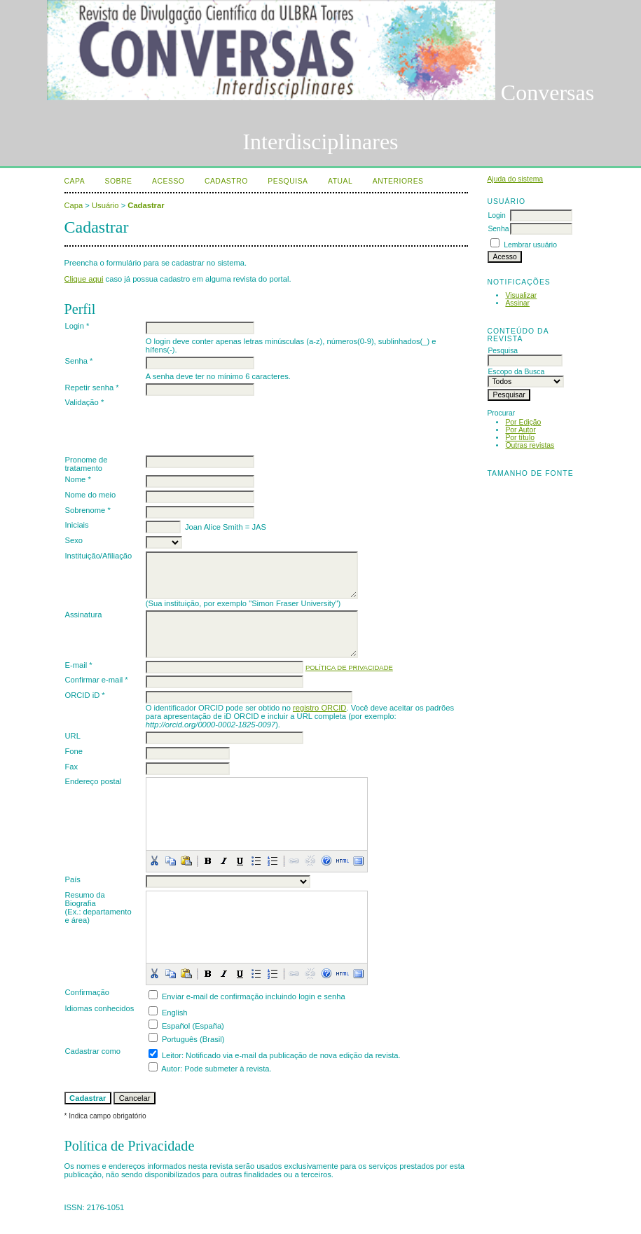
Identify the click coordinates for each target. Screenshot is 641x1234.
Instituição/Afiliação (98, 555)
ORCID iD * (85, 695)
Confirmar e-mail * (96, 680)
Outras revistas (529, 445)
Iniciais (77, 525)
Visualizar (521, 295)
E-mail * (78, 665)
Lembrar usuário (530, 245)
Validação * (84, 402)
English (175, 1012)
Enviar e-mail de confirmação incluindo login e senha (253, 996)
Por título (520, 437)
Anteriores (398, 181)
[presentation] (252, 425)
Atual (340, 181)
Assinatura (83, 614)
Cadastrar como (93, 1051)
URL (73, 736)
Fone (74, 751)
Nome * (78, 479)
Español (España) (193, 1026)
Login (496, 215)
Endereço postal (93, 781)
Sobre (118, 181)
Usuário (105, 205)
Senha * (79, 361)
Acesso (168, 181)
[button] (154, 860)
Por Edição (523, 422)
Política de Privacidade (349, 667)
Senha (498, 229)
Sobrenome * (88, 510)
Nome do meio (90, 495)
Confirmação (87, 992)
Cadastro (226, 181)
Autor (170, 1068)
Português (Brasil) (193, 1039)
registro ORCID (319, 708)
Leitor (171, 1055)
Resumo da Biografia (85, 899)
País (73, 879)
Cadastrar (145, 205)
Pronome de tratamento (86, 463)
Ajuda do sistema (515, 179)
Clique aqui (84, 279)
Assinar (517, 303)
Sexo (74, 540)
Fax (71, 766)
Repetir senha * (92, 387)
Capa (74, 181)
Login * (77, 326)
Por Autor (520, 430)
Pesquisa (288, 181)
